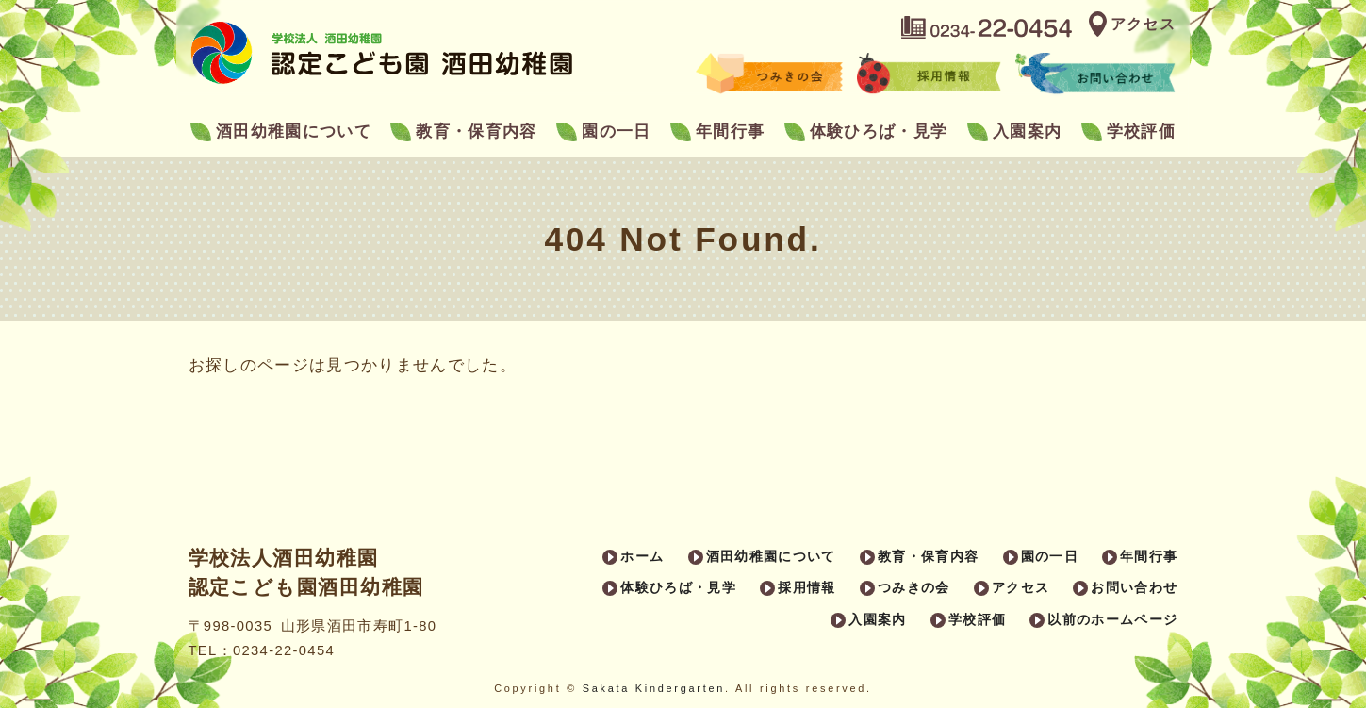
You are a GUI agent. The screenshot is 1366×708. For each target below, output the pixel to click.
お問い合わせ (1134, 587)
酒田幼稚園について (293, 131)
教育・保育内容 (476, 131)
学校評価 (1141, 131)
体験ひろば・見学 (879, 131)
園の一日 (616, 131)
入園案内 (1027, 131)
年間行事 (730, 131)
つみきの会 (914, 587)
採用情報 (806, 587)
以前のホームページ (1112, 619)
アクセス (1143, 24)
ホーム (642, 556)
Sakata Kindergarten (654, 688)
